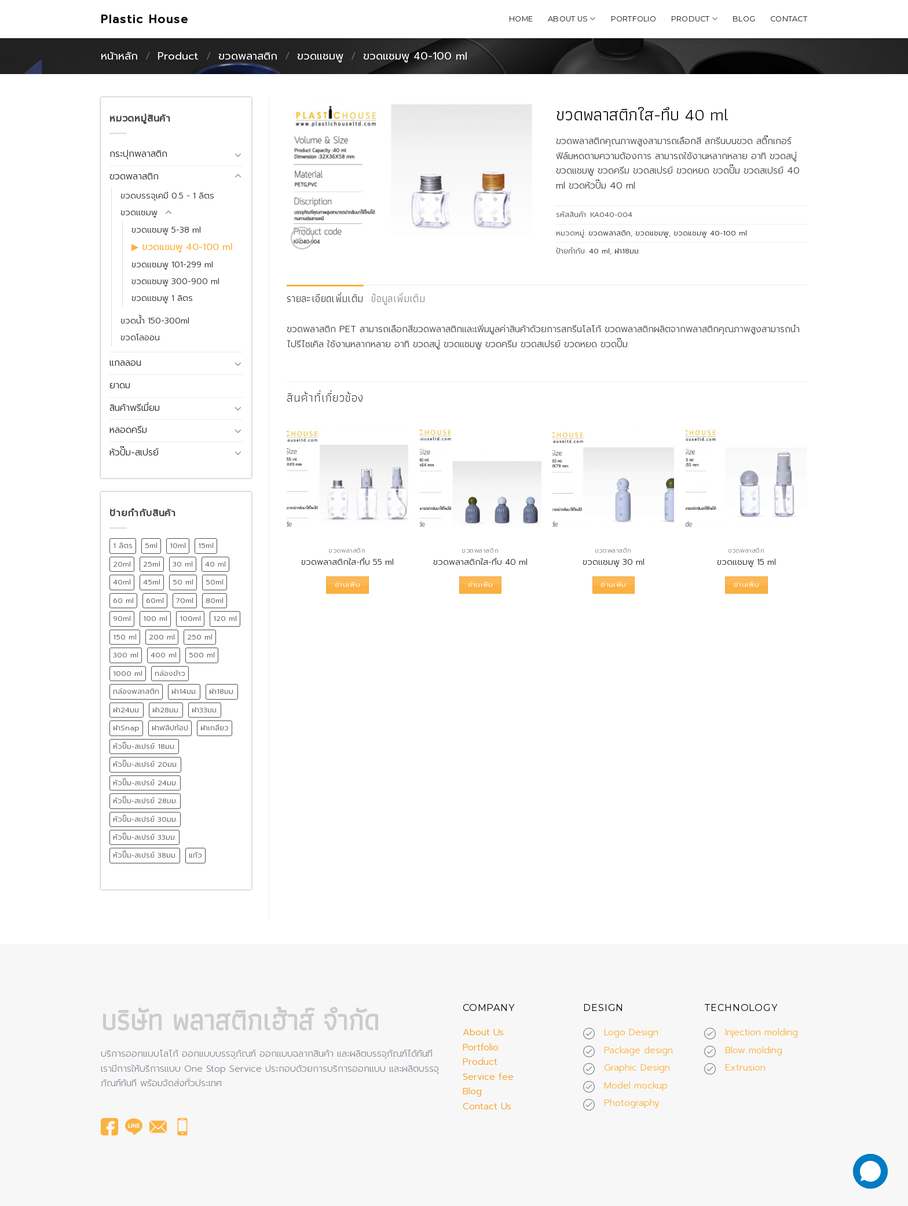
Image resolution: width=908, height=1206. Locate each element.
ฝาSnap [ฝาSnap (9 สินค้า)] (126, 727)
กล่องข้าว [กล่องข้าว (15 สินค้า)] (170, 673)
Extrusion (745, 1068)
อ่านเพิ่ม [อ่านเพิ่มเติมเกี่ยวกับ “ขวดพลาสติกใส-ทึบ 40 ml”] (480, 584)
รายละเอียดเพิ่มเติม (325, 298)
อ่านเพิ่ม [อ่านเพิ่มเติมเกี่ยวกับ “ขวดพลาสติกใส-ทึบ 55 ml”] (347, 584)
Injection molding (761, 1032)
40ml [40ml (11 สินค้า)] (122, 581)
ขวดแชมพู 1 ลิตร (162, 298)
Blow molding (753, 1050)
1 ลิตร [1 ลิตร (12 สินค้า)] (123, 545)
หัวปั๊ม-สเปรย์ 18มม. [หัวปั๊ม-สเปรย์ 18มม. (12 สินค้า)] (144, 746)
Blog (744, 18)
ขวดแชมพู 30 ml (614, 562)
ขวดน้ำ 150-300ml (154, 320)
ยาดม (119, 385)
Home (521, 18)
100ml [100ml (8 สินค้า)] (190, 618)
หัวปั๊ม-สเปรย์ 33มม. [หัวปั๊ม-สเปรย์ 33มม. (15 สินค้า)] (144, 837)
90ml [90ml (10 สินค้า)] (122, 618)
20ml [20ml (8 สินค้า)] (122, 563)
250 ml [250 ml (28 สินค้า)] (200, 636)
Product (694, 18)
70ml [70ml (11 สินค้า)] (184, 600)
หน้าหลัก (119, 56)
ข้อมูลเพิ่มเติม (398, 298)
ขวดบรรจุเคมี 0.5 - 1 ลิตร (167, 195)
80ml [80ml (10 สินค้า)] (215, 600)
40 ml (599, 250)
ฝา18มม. (627, 250)
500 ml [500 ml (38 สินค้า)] (202, 654)
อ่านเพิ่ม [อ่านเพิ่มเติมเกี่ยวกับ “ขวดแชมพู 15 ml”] (746, 584)
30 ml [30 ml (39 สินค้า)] (183, 563)
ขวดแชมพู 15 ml (746, 562)
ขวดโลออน (140, 337)
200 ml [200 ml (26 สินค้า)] (162, 636)
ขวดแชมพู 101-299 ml (172, 264)
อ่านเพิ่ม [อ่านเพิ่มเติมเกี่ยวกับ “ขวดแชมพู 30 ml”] (613, 584)
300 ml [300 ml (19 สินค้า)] (125, 654)
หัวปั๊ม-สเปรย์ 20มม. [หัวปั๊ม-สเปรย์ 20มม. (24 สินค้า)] (145, 764)
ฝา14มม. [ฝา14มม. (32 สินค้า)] (184, 691)
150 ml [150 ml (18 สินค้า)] (125, 636)
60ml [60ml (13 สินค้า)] (155, 600)
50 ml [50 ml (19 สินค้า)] (183, 581)
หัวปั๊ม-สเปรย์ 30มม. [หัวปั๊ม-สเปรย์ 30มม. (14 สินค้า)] (145, 819)
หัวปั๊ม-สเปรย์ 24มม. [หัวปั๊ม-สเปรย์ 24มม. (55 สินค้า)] (145, 782)
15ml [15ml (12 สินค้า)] (206, 545)
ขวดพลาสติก (247, 56)
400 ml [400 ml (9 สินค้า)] (164, 654)
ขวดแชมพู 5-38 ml (166, 229)
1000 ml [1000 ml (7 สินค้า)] (127, 673)
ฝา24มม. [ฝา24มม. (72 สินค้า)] (126, 709)
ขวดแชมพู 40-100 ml (415, 56)
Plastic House (145, 19)
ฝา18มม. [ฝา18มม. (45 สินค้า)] (222, 691)
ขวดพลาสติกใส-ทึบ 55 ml (347, 562)
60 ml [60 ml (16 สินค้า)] (123, 600)
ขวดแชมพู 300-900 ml (175, 281)
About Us (572, 18)
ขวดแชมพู (320, 56)
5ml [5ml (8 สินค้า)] (151, 545)
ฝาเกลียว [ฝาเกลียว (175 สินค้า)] (214, 727)
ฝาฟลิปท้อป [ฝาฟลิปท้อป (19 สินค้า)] (170, 727)
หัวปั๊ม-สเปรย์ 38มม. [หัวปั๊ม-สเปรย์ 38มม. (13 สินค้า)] (145, 855)
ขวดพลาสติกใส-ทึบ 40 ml (480, 562)
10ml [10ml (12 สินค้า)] (178, 545)
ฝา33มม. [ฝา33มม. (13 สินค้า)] (205, 709)
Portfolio (633, 18)
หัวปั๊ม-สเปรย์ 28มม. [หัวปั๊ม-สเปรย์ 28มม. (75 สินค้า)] (145, 800)
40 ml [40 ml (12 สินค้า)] (215, 563)
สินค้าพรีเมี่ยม (134, 408)
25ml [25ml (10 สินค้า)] (151, 563)
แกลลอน (125, 363)
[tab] (325, 299)
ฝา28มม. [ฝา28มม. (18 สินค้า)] (166, 709)
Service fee (488, 1077)
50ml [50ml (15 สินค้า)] (215, 581)
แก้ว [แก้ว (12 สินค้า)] (195, 855)
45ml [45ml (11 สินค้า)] (151, 581)
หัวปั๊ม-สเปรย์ (134, 452)
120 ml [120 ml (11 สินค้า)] (225, 618)
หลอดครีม (128, 430)
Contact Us (487, 1106)
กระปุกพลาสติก (138, 154)
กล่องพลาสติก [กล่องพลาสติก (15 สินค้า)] (136, 691)
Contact (788, 18)
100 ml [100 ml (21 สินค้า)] (155, 618)
